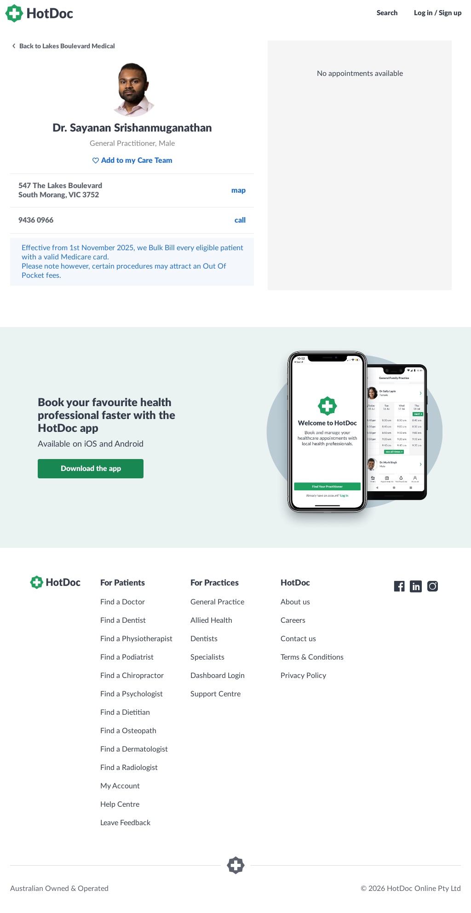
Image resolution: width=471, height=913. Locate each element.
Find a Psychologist (131, 694)
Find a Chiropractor (132, 675)
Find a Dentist (123, 620)
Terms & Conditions (312, 657)
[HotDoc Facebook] (399, 586)
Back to (63, 46)
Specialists (207, 657)
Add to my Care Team (132, 160)
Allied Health (211, 620)
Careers (293, 620)
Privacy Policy (303, 675)
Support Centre (215, 694)
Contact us (298, 639)
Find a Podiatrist (127, 657)
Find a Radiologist (129, 767)
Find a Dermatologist (134, 749)
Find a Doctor (122, 602)
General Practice (217, 602)
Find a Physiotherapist (136, 639)
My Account (120, 786)
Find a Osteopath (128, 731)
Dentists (204, 639)
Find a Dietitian (125, 712)
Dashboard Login (217, 675)
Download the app (91, 468)
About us (295, 602)
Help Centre (119, 804)
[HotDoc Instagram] (432, 586)
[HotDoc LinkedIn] (416, 586)
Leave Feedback (125, 823)
